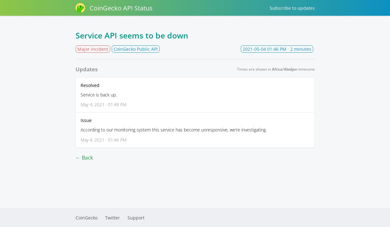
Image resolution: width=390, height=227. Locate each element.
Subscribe (292, 8)
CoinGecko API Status (114, 8)
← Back (84, 157)
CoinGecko (87, 218)
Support (135, 218)
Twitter (112, 218)
